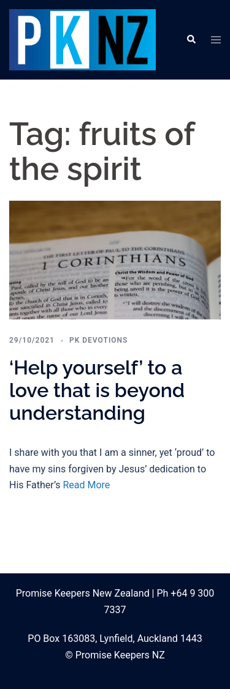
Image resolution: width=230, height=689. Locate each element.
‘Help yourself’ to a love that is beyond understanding (97, 390)
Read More (86, 485)
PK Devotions (98, 340)
